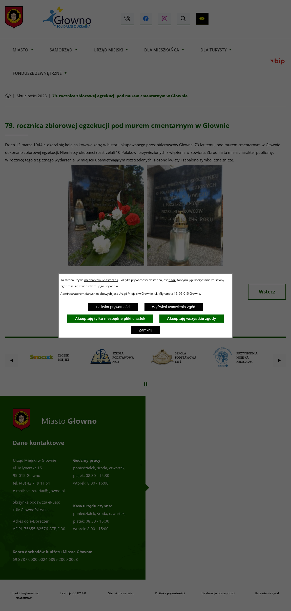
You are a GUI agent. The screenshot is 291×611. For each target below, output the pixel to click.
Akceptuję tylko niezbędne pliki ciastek (110, 318)
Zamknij (145, 330)
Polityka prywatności (113, 307)
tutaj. (172, 280)
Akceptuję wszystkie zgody (191, 318)
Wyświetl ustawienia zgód (173, 307)
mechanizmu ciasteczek (101, 280)
